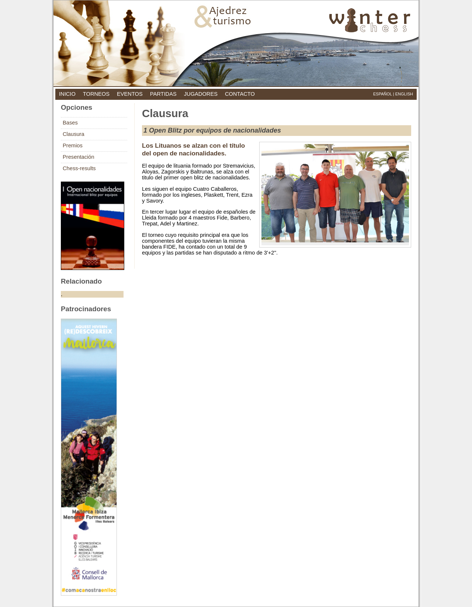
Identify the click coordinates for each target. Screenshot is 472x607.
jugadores (201, 94)
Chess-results (79, 168)
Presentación (78, 157)
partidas (163, 94)
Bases (70, 123)
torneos (96, 94)
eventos (130, 94)
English (404, 94)
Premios (73, 145)
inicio (67, 94)
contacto (240, 94)
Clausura (73, 134)
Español (382, 94)
